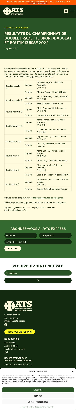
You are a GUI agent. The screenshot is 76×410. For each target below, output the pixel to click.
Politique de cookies (27, 407)
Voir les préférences (38, 402)
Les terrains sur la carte (14, 349)
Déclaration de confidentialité (44, 407)
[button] (73, 371)
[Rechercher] (38, 280)
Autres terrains (11, 346)
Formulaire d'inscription (38, 3)
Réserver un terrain (20, 332)
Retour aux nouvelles (16, 28)
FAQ (6, 352)
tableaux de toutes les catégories (48, 198)
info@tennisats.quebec (14, 321)
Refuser (38, 396)
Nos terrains (9, 343)
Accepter (38, 390)
